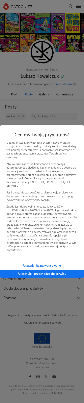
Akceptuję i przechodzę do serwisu (42, 274)
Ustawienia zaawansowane (42, 265)
